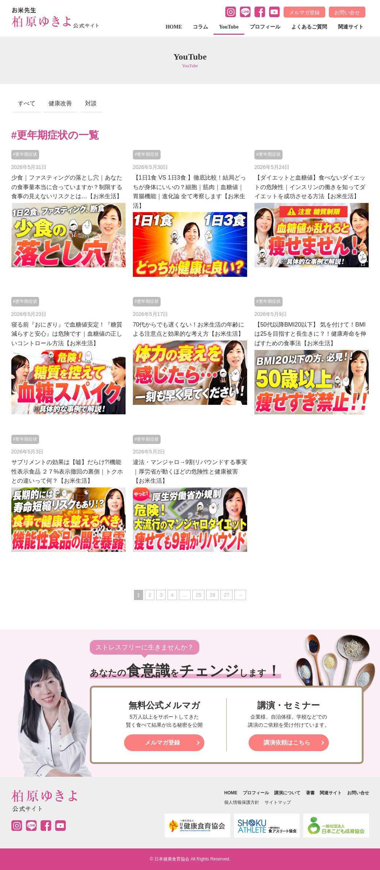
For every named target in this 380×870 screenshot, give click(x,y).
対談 (91, 103)
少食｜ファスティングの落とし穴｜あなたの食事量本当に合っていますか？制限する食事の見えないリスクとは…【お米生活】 (66, 186)
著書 (310, 792)
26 (212, 595)
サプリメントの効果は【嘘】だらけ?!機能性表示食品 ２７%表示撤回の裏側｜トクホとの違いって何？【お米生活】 (67, 471)
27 (227, 595)
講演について (287, 792)
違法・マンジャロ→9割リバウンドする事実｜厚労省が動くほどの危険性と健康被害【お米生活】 (190, 471)
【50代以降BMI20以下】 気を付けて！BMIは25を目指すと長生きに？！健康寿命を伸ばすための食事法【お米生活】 (310, 333)
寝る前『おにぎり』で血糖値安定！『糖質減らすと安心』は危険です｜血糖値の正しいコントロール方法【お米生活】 (66, 333)
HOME (174, 27)
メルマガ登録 (304, 12)
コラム (200, 27)
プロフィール (265, 27)
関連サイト (351, 27)
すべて (26, 103)
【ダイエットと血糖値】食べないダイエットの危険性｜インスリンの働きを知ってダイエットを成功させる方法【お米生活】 (309, 186)
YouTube (228, 27)
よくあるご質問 (309, 27)
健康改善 (60, 103)
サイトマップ (278, 802)
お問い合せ (347, 12)
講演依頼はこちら (287, 742)
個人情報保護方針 (241, 802)
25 (198, 595)
